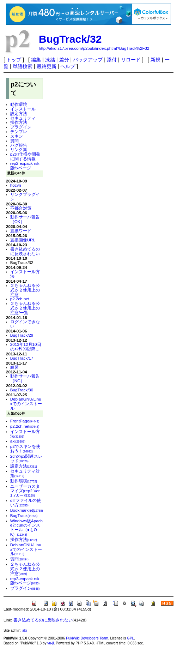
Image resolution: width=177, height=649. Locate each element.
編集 (36, 59)
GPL (130, 638)
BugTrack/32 (70, 39)
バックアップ (88, 59)
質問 (14, 140)
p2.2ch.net (19, 298)
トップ (13, 59)
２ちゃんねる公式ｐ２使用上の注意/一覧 (25, 308)
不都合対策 (20, 208)
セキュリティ (23, 118)
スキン (16, 136)
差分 (64, 59)
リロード (131, 59)
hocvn (15, 185)
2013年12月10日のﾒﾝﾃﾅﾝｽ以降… (25, 346)
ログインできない (25, 324)
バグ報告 (18, 145)
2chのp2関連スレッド (26, 458)
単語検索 (22, 66)
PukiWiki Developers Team (87, 638)
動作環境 (18, 104)
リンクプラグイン (25, 196)
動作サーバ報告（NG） (25, 378)
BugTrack (24, 515)
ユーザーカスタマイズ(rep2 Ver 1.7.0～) (25, 491)
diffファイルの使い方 (25, 502)
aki (17, 441)
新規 (155, 59)
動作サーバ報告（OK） (25, 219)
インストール (23, 109)
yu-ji (50, 643)
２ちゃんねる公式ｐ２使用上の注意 (25, 290)
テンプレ (18, 131)
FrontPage (24, 421)
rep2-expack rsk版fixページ (24, 165)
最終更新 (46, 66)
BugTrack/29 (21, 335)
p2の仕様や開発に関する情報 (25, 156)
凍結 (50, 59)
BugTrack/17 (21, 358)
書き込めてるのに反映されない (25, 251)
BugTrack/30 (21, 389)
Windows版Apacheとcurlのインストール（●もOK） (26, 527)
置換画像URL (22, 240)
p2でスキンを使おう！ (25, 448)
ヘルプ (67, 66)
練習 (14, 367)
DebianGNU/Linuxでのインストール (26, 403)
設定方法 (18, 113)
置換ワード (20, 230)
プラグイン (20, 127)
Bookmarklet (26, 510)
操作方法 (18, 122)
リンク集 (18, 149)
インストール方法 (25, 273)
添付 (112, 59)
